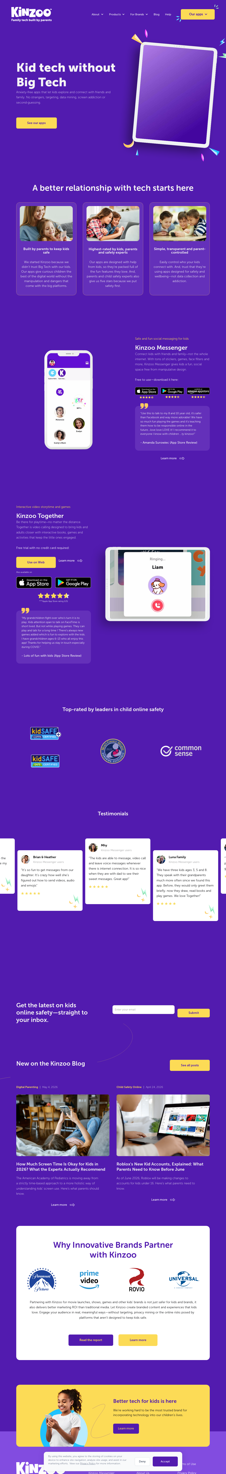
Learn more (138, 1340)
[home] (24, 14)
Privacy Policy (88, 1463)
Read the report (90, 1340)
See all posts (190, 1065)
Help (168, 14)
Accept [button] (165, 1461)
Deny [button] (142, 1461)
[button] (97, 14)
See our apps (36, 123)
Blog (156, 14)
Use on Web (36, 562)
